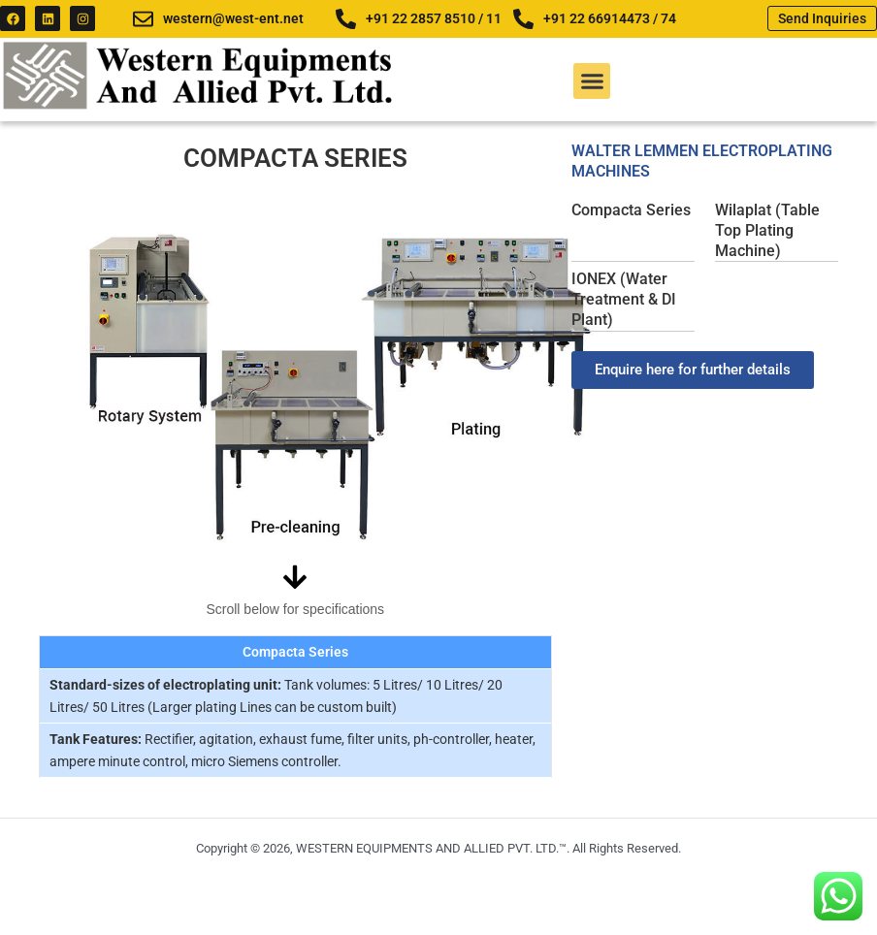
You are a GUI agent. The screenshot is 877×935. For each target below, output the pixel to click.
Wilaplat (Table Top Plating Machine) (767, 230)
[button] (591, 81)
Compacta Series (631, 210)
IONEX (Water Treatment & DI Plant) (623, 299)
